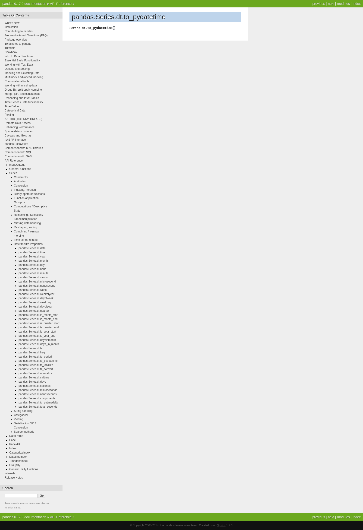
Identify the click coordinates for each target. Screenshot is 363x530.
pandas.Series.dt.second (34, 277)
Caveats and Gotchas (18, 135)
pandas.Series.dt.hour (32, 269)
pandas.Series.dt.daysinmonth (37, 340)
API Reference (61, 4)
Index (12, 448)
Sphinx (221, 525)
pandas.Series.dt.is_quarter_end (39, 327)
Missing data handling (27, 223)
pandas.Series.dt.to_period (35, 356)
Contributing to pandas (19, 31)
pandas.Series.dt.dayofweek (36, 298)
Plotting (9, 114)
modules (343, 4)
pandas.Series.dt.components (37, 398)
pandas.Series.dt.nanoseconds (38, 394)
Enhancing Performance (19, 127)
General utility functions (23, 469)
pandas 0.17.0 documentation (24, 4)
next (331, 4)
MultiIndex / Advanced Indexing (24, 77)
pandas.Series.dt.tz (30, 348)
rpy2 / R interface (15, 139)
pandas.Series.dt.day (32, 265)
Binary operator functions (29, 194)
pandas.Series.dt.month (33, 260)
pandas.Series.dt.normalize (35, 373)
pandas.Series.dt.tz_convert (36, 369)
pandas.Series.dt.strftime (34, 377)
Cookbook (11, 52)
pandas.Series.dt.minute (33, 273)
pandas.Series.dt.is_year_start (37, 331)
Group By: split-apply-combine (23, 89)
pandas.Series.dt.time (32, 252)
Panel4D (14, 444)
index (357, 4)
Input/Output (17, 164)
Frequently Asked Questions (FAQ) (26, 35)
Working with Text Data (19, 64)
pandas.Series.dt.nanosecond (37, 285)
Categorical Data (15, 110)
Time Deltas (12, 106)
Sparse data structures (19, 131)
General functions (20, 169)
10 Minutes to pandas (18, 43)
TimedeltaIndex (18, 461)
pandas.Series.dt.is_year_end (37, 335)
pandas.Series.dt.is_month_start (38, 315)
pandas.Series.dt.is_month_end (38, 319)
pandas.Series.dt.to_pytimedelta (38, 402)
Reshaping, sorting (25, 227)
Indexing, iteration (25, 189)
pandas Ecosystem (16, 144)
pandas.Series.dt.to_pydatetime (38, 360)
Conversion (21, 185)
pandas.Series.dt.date (32, 248)
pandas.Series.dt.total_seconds (38, 406)
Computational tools (17, 81)
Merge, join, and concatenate (23, 93)
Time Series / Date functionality (24, 102)
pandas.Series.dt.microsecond (37, 281)
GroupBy (14, 465)
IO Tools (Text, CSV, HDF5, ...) (23, 119)
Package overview (16, 39)
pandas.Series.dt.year (32, 256)
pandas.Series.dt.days (32, 381)
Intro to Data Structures (19, 56)
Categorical (21, 415)
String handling (23, 411)
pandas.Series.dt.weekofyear (36, 294)
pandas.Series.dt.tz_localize (36, 365)
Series (13, 173)
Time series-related (26, 239)
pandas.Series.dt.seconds (34, 385)
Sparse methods (24, 431)
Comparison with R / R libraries (24, 148)
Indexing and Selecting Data (22, 73)
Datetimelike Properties (28, 244)
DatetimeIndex (18, 456)
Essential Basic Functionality (22, 60)
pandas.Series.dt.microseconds (38, 390)
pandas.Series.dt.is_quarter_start (39, 323)
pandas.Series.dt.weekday (35, 302)
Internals (10, 473)
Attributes (20, 181)
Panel (12, 440)
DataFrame (16, 436)
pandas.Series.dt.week (33, 290)
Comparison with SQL (18, 152)
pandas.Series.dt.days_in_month (39, 344)
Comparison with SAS (18, 156)
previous (318, 4)
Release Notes (14, 477)
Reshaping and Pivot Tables (22, 98)
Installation (11, 27)
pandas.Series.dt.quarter (34, 310)
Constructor (21, 177)
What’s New (12, 23)
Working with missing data (21, 85)
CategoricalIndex (19, 452)
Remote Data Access (18, 123)
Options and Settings (17, 68)
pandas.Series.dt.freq (32, 352)
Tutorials (10, 48)
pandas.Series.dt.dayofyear (35, 306)
